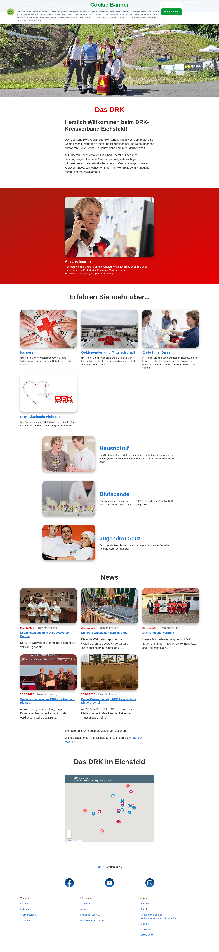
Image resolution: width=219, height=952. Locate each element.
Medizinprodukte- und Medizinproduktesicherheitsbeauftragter (160, 916)
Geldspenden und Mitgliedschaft (108, 352)
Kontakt (144, 909)
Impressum (145, 929)
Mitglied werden (28, 915)
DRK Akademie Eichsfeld (40, 417)
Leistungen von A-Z (90, 915)
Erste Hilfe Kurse (156, 352)
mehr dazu (35, 20)
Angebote (85, 903)
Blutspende (114, 494)
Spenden (24, 903)
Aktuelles (84, 909)
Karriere (27, 352)
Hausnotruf (114, 448)
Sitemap (144, 924)
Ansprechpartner (79, 261)
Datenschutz (146, 935)
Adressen (145, 903)
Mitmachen (25, 920)
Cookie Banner (109, 5)
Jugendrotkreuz (120, 539)
